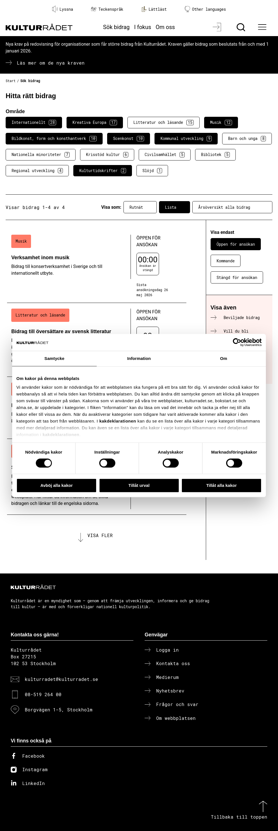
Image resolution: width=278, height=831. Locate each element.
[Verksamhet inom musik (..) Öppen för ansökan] (97, 266)
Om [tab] (223, 358)
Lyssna (62, 9)
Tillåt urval (139, 485)
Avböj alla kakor (56, 485)
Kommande (226, 260)
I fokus (142, 27)
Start (11, 80)
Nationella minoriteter (41, 154)
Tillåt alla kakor (221, 485)
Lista (174, 207)
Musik (221, 122)
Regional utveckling (37, 170)
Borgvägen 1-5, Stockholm (58, 710)
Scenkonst (128, 138)
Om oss (165, 27)
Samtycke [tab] (55, 358)
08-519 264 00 (43, 694)
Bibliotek (215, 154)
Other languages (205, 9)
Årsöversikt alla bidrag (232, 207)
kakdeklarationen (117, 421)
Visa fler (100, 535)
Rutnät (140, 207)
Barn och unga (247, 138)
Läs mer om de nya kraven (51, 63)
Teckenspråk (107, 9)
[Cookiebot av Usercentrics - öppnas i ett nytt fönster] (237, 342)
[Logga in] (217, 27)
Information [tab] (139, 358)
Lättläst (154, 9)
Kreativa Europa (94, 122)
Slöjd (152, 170)
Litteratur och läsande (163, 122)
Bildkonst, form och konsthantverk (54, 138)
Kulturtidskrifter (102, 170)
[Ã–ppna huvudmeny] (263, 27)
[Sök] (241, 27)
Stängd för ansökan (237, 277)
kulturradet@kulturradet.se (61, 679)
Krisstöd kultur (107, 154)
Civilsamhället (165, 154)
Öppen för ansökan (236, 244)
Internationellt (34, 122)
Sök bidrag (116, 27)
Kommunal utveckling (186, 138)
